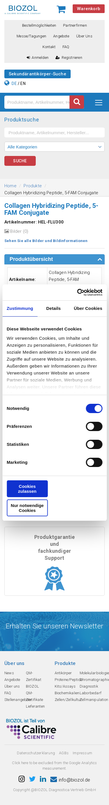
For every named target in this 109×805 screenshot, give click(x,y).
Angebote (61, 36)
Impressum (82, 753)
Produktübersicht (31, 259)
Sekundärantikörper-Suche (37, 74)
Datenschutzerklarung (36, 753)
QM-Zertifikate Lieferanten (35, 699)
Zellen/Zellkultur (68, 699)
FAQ (65, 47)
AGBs (64, 753)
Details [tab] (53, 308)
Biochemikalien (67, 693)
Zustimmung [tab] (20, 308)
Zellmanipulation (94, 699)
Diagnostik (89, 686)
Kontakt (48, 47)
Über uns (84, 36)
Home (10, 185)
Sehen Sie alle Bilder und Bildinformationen (46, 241)
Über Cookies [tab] (88, 308)
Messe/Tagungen (31, 36)
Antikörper (63, 673)
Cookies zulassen (27, 489)
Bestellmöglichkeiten (39, 25)
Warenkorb (88, 8)
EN (22, 83)
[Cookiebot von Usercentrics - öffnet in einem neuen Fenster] (77, 292)
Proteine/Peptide (69, 679)
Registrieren (69, 57)
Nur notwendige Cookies (27, 508)
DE (14, 83)
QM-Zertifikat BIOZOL (33, 679)
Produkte (33, 185)
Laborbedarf (90, 693)
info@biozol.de (70, 780)
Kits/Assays (65, 686)
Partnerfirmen (75, 25)
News (9, 673)
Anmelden (38, 57)
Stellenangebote (17, 699)
